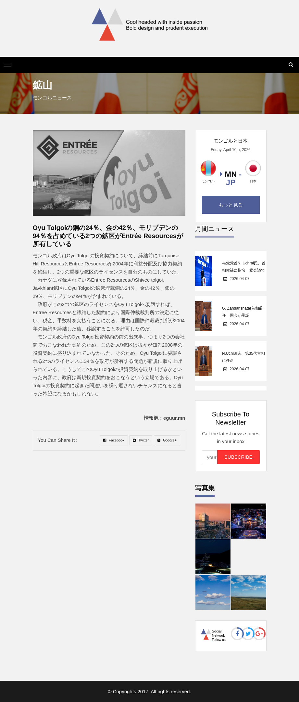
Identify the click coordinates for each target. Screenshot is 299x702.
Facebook (113, 440)
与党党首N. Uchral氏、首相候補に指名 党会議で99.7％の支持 (244, 270)
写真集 (205, 487)
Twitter (141, 440)
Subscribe (238, 457)
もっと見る (230, 205)
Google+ (167, 440)
